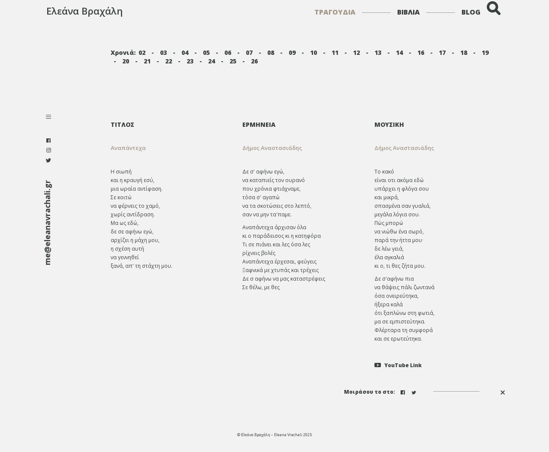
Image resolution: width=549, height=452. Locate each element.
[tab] (302, 124)
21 (147, 61)
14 (399, 52)
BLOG (471, 12)
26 (254, 61)
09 (292, 52)
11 (335, 52)
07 (249, 52)
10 (313, 52)
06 (227, 52)
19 (485, 52)
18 (463, 52)
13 (377, 52)
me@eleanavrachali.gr (47, 222)
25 (232, 61)
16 (420, 52)
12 (356, 52)
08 (270, 52)
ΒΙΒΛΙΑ (408, 12)
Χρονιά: (123, 52)
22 (168, 61)
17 (442, 52)
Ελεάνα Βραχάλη (84, 10)
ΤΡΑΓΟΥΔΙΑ (335, 12)
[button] (302, 148)
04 (184, 52)
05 (206, 52)
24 (211, 61)
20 (125, 61)
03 (163, 52)
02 (142, 52)
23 (190, 61)
